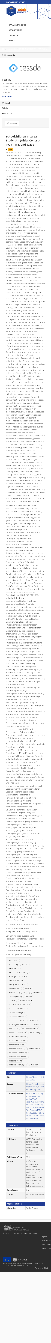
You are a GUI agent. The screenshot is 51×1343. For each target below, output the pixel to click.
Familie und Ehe (16, 980)
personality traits (16, 1048)
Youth (36, 1024)
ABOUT (12, 40)
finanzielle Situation (17, 1032)
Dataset (12, 48)
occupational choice (17, 1040)
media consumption (17, 1036)
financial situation (30, 1028)
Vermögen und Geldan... (19, 1024)
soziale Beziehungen (18, 1064)
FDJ (25, 976)
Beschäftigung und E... (18, 964)
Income (12, 992)
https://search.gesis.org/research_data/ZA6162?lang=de (35, 1087)
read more (7, 96)
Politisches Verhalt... (17, 1020)
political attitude (34, 1048)
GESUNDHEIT (14, 988)
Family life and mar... (18, 984)
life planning (35, 1032)
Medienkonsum (26, 1000)
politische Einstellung (18, 1052)
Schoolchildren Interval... (33, 48)
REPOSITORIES (15, 30)
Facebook (7, 113)
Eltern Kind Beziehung (18, 972)
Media (29, 996)
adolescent (13, 1028)
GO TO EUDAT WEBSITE (16, 2)
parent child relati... (17, 1044)
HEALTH (28, 988)
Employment (14, 976)
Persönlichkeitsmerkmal (19, 1004)
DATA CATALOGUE (17, 25)
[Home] (3, 48)
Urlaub (33, 1020)
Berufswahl (14, 960)
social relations (15, 1060)
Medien (12, 1000)
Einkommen (14, 968)
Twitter (6, 108)
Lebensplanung (15, 996)
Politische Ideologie (17, 1016)
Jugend (22, 992)
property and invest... (18, 1056)
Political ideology (16, 1012)
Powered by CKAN (41, 1268)
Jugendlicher (34, 992)
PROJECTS (13, 35)
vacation (34, 1064)
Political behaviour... (17, 1008)
